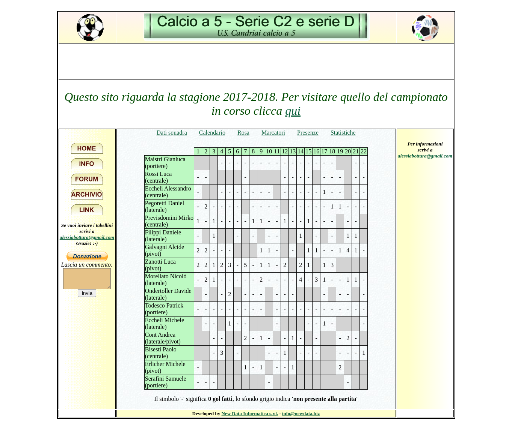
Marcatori (273, 132)
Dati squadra (171, 132)
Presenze (308, 132)
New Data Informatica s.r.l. (250, 413)
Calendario (212, 132)
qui (293, 110)
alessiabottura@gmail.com (87, 237)
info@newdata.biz (301, 413)
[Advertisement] (256, 61)
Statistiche (343, 132)
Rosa (243, 132)
